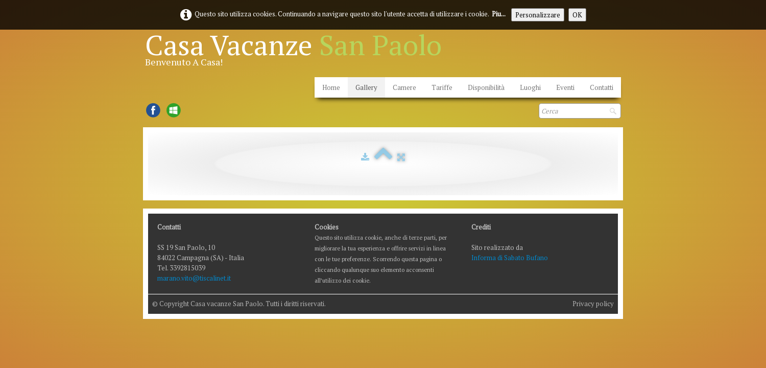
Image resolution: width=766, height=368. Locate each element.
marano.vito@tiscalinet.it (194, 278)
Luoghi (530, 87)
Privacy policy (593, 303)
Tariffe (442, 87)
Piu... (499, 13)
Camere (404, 87)
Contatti (601, 87)
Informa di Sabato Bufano (509, 257)
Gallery (366, 87)
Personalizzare (537, 14)
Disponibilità (486, 87)
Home (331, 87)
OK (577, 14)
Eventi (565, 87)
